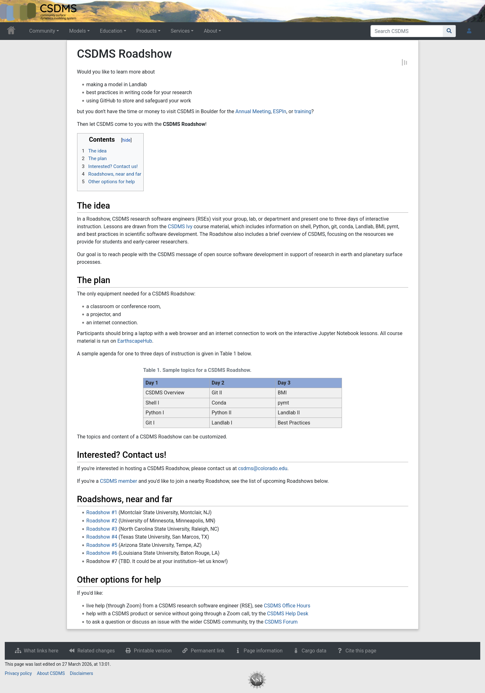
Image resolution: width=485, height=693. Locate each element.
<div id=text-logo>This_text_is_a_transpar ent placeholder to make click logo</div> (10, 11)
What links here (41, 651)
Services (180, 31)
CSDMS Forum (281, 622)
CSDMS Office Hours (287, 606)
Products (146, 31)
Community (42, 31)
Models (77, 31)
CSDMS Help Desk (287, 614)
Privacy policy (18, 673)
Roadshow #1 (101, 512)
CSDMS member (118, 481)
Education (111, 31)
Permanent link (208, 651)
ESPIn (279, 111)
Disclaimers (81, 673)
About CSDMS (51, 673)
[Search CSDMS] (406, 31)
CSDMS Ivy (180, 226)
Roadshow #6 (101, 553)
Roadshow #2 (101, 521)
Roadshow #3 (101, 529)
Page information (263, 651)
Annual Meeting (253, 111)
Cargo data (314, 651)
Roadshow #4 (101, 537)
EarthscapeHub (134, 341)
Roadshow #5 (101, 545)
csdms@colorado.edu (262, 468)
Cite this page (360, 651)
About (210, 31)
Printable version (153, 651)
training (302, 111)
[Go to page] (449, 31)
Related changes (96, 651)
